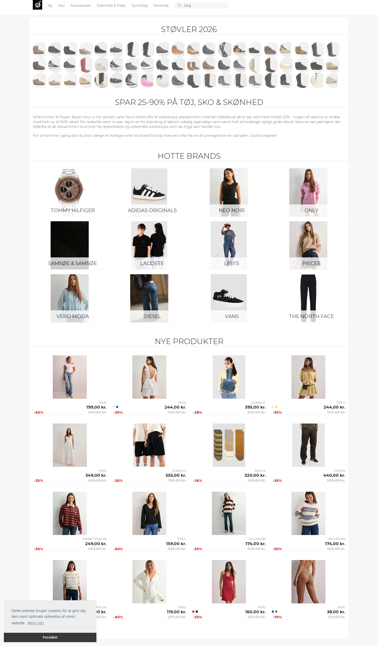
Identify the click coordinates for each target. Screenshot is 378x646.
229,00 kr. (257, 617)
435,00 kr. (257, 480)
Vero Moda (72, 316)
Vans (232, 316)
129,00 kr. (336, 617)
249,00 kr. (96, 543)
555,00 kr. (176, 475)
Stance (260, 470)
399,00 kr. (177, 549)
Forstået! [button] (50, 637)
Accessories (81, 5)
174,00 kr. (255, 543)
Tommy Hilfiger (72, 210)
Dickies (339, 470)
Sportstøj (140, 5)
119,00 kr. (176, 611)
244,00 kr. (175, 407)
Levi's (231, 263)
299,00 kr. (177, 617)
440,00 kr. (334, 475)
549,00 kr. (256, 412)
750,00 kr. (177, 480)
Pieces (311, 263)
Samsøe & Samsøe (72, 263)
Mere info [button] (35, 623)
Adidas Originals (152, 210)
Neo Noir (232, 210)
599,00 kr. (336, 480)
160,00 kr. (255, 611)
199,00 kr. (96, 407)
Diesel (152, 316)
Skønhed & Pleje (112, 5)
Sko (62, 5)
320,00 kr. (255, 475)
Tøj (50, 5)
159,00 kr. (176, 543)
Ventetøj (161, 5)
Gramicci (179, 470)
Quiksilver (258, 402)
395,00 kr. (255, 407)
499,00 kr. (97, 412)
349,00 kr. (177, 412)
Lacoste (152, 263)
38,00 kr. (336, 611)
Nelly (103, 402)
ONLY (311, 210)
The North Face (311, 316)
